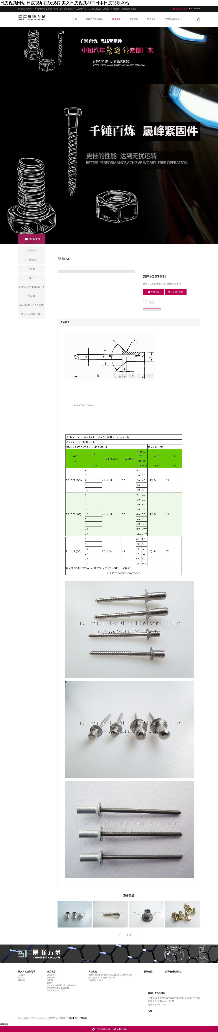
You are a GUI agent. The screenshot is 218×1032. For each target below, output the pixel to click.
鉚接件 (50, 983)
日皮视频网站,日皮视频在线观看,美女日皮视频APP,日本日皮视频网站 (64, 2)
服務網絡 (21, 980)
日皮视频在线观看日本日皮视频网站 (61, 985)
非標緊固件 (51, 978)
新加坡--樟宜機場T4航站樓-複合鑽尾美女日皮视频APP (110, 975)
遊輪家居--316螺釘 (95, 980)
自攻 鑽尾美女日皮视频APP (58, 988)
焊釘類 (50, 980)
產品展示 (116, 19)
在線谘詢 (153, 292)
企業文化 (21, 978)
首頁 (75, 19)
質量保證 (151, 19)
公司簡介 (21, 975)
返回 (129, 935)
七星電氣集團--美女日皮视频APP (101, 978)
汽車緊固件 (51, 975)
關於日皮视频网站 (94, 19)
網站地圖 (4, 1024)
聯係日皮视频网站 (173, 19)
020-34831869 (175, 292)
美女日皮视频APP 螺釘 (56, 990)
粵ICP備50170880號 (78, 1018)
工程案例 (134, 19)
